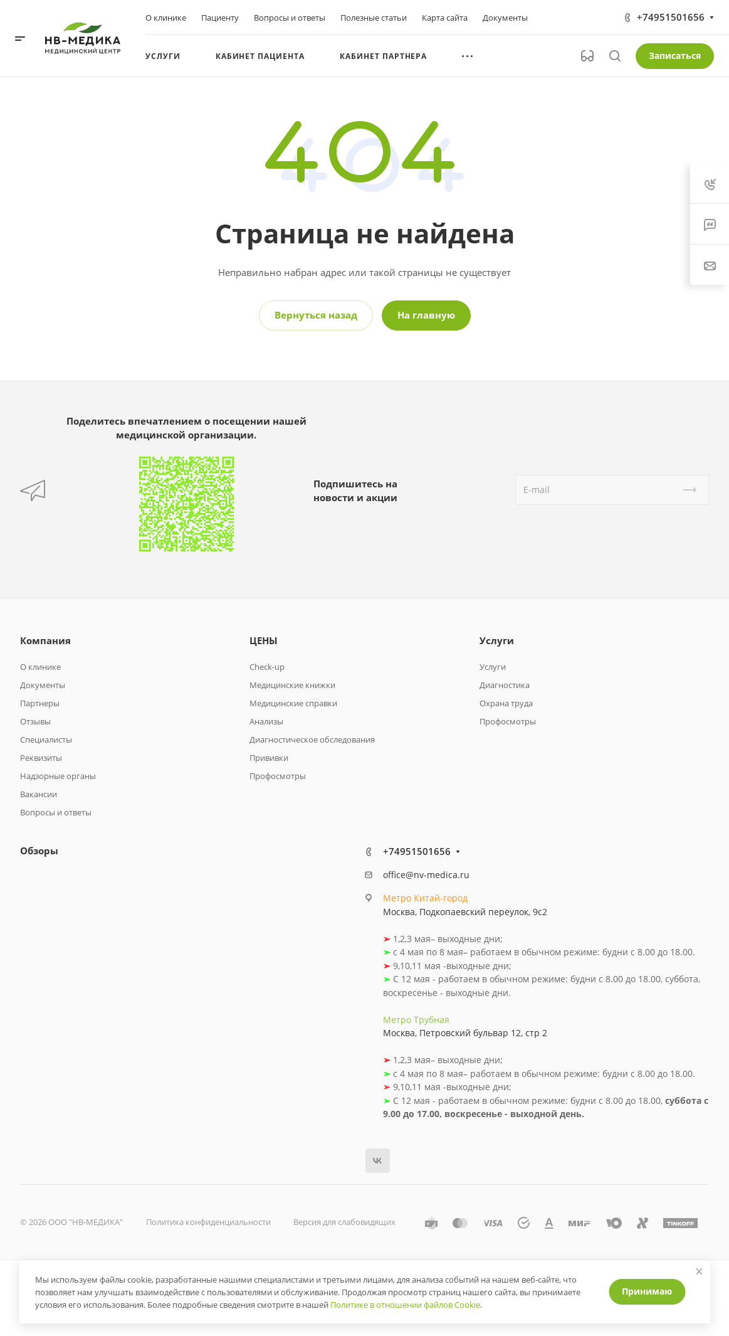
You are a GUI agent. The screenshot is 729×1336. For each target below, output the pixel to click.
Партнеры (40, 703)
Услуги (497, 640)
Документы (42, 685)
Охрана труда (506, 703)
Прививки (268, 757)
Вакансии (38, 794)
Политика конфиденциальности (208, 1221)
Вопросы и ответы (56, 812)
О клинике (40, 666)
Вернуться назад (316, 315)
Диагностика (505, 685)
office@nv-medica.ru (426, 875)
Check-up (267, 666)
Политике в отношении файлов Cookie (405, 1304)
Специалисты (46, 739)
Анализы (266, 721)
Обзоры (39, 850)
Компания (45, 640)
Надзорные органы (58, 776)
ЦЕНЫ (263, 640)
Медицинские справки (293, 703)
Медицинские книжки (292, 685)
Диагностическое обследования (312, 739)
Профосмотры (277, 776)
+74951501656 (671, 17)
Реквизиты (41, 757)
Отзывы (35, 721)
